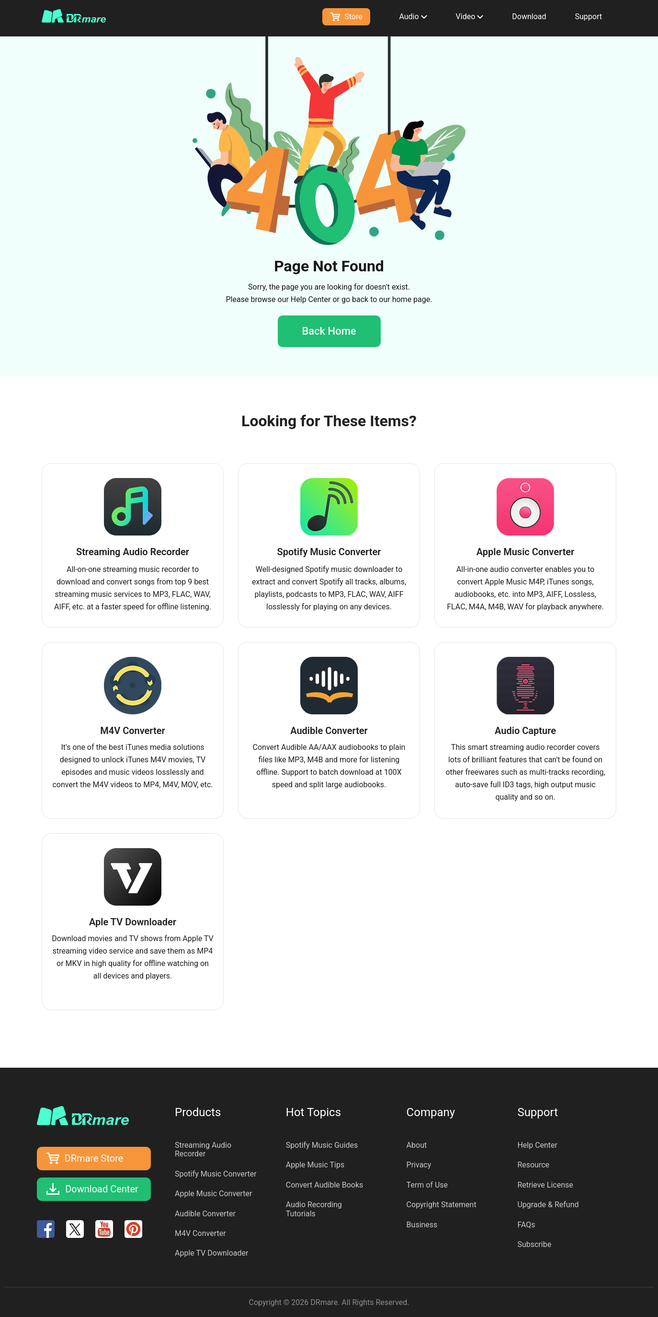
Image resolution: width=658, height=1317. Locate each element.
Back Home (329, 331)
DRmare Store (94, 1158)
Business (422, 1224)
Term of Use (427, 1184)
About (417, 1145)
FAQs (526, 1224)
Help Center (311, 299)
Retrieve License (545, 1184)
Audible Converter (205, 1213)
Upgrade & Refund (548, 1204)
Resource (533, 1164)
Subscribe (534, 1244)
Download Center (101, 1189)
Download (529, 16)
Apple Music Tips (315, 1164)
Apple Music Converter (213, 1193)
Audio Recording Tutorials (314, 1209)
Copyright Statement (441, 1204)
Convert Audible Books (324, 1184)
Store (346, 16)
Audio (413, 16)
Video (470, 16)
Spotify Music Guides (322, 1145)
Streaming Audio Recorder (203, 1149)
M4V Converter (200, 1233)
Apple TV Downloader (211, 1253)
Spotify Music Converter (216, 1173)
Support (588, 16)
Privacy (419, 1164)
